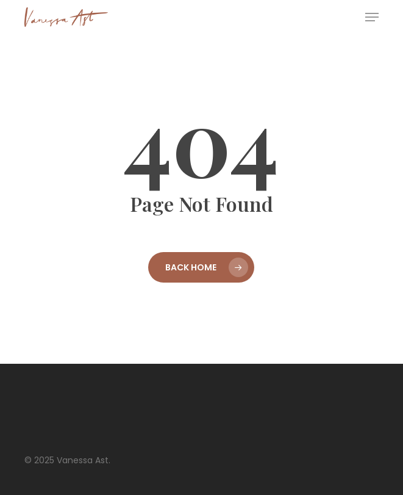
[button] (372, 17)
